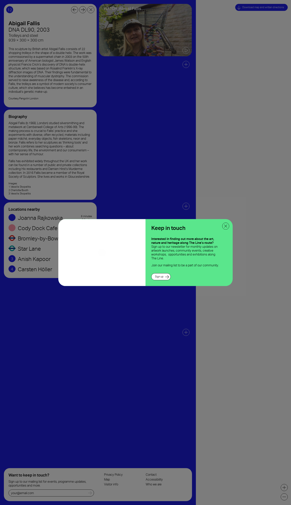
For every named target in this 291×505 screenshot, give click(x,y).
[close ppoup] (225, 226)
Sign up (159, 276)
